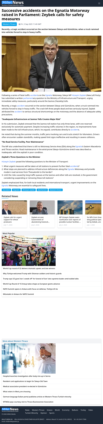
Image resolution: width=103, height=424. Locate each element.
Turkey (83, 410)
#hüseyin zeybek (28, 190)
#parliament (42, 190)
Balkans (75, 410)
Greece (49, 410)
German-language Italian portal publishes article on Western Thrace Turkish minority (37, 397)
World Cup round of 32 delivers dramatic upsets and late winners (29, 268)
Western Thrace (38, 410)
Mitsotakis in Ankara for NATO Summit (18, 294)
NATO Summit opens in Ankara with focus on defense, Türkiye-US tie (30, 289)
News (27, 410)
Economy (65, 410)
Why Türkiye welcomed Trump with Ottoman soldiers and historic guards (32, 273)
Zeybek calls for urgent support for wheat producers (13, 219)
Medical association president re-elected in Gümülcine (24, 386)
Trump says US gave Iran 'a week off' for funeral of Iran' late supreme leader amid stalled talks (41, 279)
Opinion (43, 413)
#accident (6, 190)
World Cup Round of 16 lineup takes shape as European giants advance (31, 284)
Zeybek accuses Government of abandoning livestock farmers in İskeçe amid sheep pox (40, 219)
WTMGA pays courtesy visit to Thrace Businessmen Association (28, 402)
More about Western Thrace (15, 341)
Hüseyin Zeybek (79, 95)
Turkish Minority (31, 413)
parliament (28, 98)
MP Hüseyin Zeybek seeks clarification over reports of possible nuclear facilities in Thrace (70, 219)
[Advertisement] (51, 317)
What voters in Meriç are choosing (16, 391)
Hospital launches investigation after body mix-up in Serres (26, 376)
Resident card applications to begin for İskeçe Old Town (25, 381)
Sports (51, 413)
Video (90, 410)
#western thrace (55, 190)
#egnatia (16, 190)
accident (34, 95)
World (57, 410)
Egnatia (48, 95)
